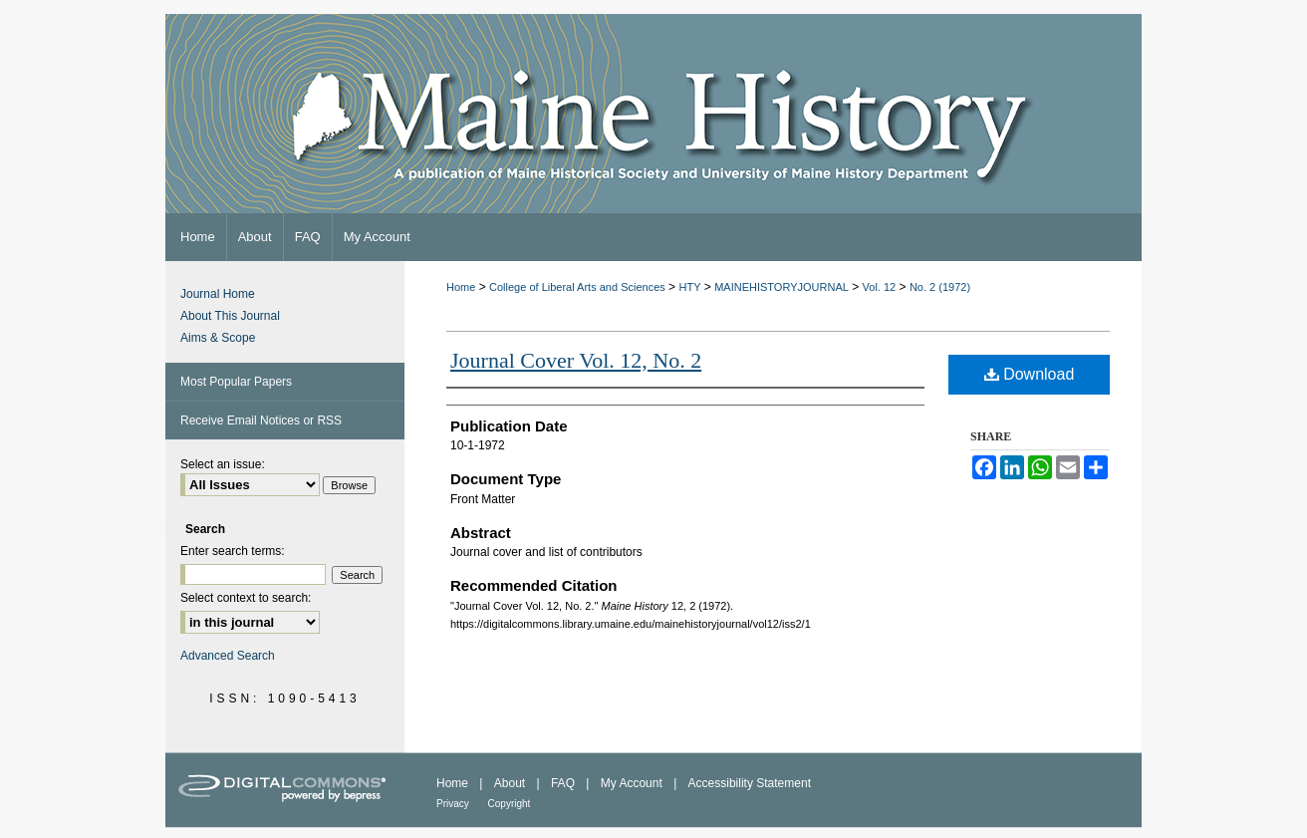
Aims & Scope (217, 338)
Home (460, 287)
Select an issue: (222, 464)
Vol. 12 (880, 287)
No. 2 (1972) (940, 287)
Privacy (454, 803)
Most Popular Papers (236, 382)
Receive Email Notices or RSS (261, 420)
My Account (633, 783)
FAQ (564, 783)
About (511, 783)
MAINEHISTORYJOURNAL (781, 287)
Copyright (509, 803)
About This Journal (230, 316)
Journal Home (217, 294)
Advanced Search (227, 656)
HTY (689, 287)
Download (1029, 374)
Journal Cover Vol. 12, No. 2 (575, 360)
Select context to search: (245, 598)
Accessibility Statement (749, 783)
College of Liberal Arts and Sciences (577, 287)
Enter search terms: (232, 551)
